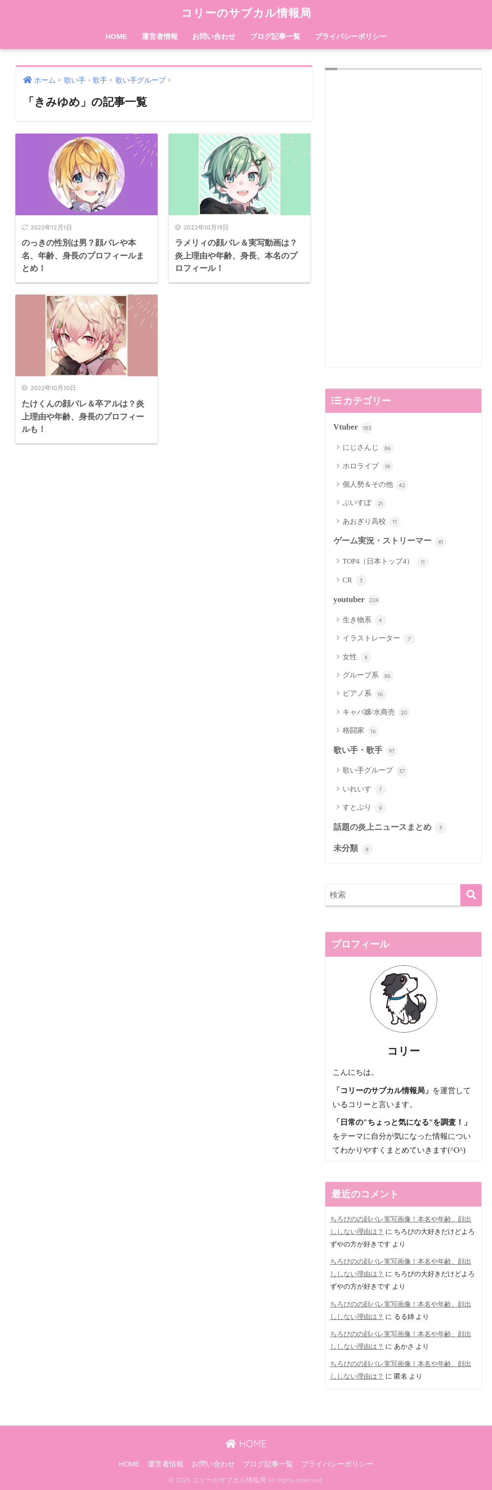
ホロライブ (368, 466)
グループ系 (368, 676)
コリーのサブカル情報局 (246, 13)
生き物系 (364, 620)
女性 (357, 657)
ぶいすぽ (364, 503)
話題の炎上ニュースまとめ (389, 828)
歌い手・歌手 (365, 751)
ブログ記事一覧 (275, 36)
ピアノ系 (364, 694)
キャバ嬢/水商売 (376, 712)
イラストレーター (379, 639)
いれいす (364, 789)
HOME (116, 36)
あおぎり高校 (372, 522)
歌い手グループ (375, 771)
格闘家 (361, 731)
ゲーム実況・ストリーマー (389, 542)
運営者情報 (160, 36)
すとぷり (364, 808)
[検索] (471, 895)
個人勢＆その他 (375, 485)
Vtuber (353, 428)
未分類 (353, 849)
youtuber (356, 600)
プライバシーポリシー (351, 36)
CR (355, 580)
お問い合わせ (213, 36)
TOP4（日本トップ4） (386, 562)
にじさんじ (368, 448)
